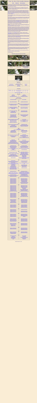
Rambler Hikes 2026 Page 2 (24, 232)
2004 (16, 90)
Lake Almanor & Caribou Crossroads (13, 155)
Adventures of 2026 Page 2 (13, 232)
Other (21, 92)
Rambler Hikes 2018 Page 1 (24, 193)
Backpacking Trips (24, 95)
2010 (27, 90)
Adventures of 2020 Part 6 (24, 205)
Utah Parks (24, 216)
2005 (18, 90)
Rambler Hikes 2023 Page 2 (24, 219)
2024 (15, 92)
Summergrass (24, 136)
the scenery (15, 32)
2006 (20, 90)
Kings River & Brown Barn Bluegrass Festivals (13, 143)
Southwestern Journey (13, 225)
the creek (19, 18)
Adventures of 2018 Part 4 (13, 195)
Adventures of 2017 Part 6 (13, 189)
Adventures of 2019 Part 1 (13, 199)
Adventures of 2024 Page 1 (13, 223)
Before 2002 (10, 90)
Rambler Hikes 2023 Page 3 (24, 220)
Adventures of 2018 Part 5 (13, 196)
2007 (22, 90)
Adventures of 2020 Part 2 (13, 205)
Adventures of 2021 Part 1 (13, 209)
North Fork (18, 85)
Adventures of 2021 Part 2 (13, 210)
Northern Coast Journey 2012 (13, 146)
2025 (17, 92)
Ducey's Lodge (18, 36)
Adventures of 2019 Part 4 (13, 202)
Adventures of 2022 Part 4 (13, 216)
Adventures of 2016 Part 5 (13, 181)
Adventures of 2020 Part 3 (13, 206)
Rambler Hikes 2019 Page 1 (24, 199)
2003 (14, 90)
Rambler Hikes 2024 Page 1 (24, 223)
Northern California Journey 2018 (24, 196)
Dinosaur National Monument (13, 220)
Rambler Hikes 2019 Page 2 (24, 200)
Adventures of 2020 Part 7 (24, 206)
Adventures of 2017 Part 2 (13, 186)
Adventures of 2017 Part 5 (13, 188)
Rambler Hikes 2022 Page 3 (24, 215)
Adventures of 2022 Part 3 (13, 215)
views (10, 25)
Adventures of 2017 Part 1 (13, 185)
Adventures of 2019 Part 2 (13, 200)
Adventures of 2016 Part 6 (13, 182)
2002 (12, 90)
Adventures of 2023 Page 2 (13, 219)
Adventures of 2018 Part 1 (13, 193)
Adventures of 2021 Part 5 (24, 209)
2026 (19, 92)
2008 (23, 90)
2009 (25, 90)
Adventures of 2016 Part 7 (13, 183)
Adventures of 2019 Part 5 (24, 202)
